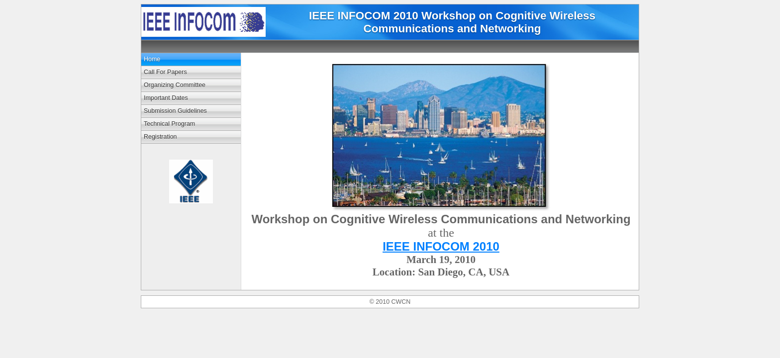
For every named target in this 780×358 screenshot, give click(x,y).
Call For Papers (165, 72)
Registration (160, 136)
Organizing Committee (174, 85)
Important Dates (166, 97)
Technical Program (169, 123)
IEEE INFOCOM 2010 (441, 246)
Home (152, 59)
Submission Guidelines (175, 110)
